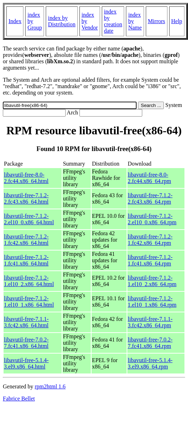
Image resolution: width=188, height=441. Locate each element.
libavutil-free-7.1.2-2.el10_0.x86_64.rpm (152, 219)
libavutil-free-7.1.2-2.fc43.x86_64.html (26, 198)
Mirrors (156, 21)
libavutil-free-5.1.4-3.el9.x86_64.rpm (150, 363)
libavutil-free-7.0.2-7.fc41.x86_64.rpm (150, 343)
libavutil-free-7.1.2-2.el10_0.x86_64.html (29, 219)
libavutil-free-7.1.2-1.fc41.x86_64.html (26, 260)
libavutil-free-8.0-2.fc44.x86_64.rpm (149, 178)
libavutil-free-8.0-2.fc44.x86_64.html (26, 178)
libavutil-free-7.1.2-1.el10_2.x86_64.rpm (152, 281)
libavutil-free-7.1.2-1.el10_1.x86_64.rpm (152, 301)
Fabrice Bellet (19, 399)
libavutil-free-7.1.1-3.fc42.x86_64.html (26, 322)
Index (15, 21)
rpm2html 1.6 (50, 386)
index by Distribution (61, 21)
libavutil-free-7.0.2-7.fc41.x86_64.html (26, 343)
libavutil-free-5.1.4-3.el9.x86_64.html (26, 363)
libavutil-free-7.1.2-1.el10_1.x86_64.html (29, 301)
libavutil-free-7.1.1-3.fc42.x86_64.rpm (150, 322)
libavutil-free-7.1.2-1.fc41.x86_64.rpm (150, 260)
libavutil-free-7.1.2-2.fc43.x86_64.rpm (150, 198)
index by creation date (113, 21)
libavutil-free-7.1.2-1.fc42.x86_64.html (26, 239)
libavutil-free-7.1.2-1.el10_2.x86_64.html (29, 281)
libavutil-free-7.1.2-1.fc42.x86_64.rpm (150, 239)
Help (176, 21)
